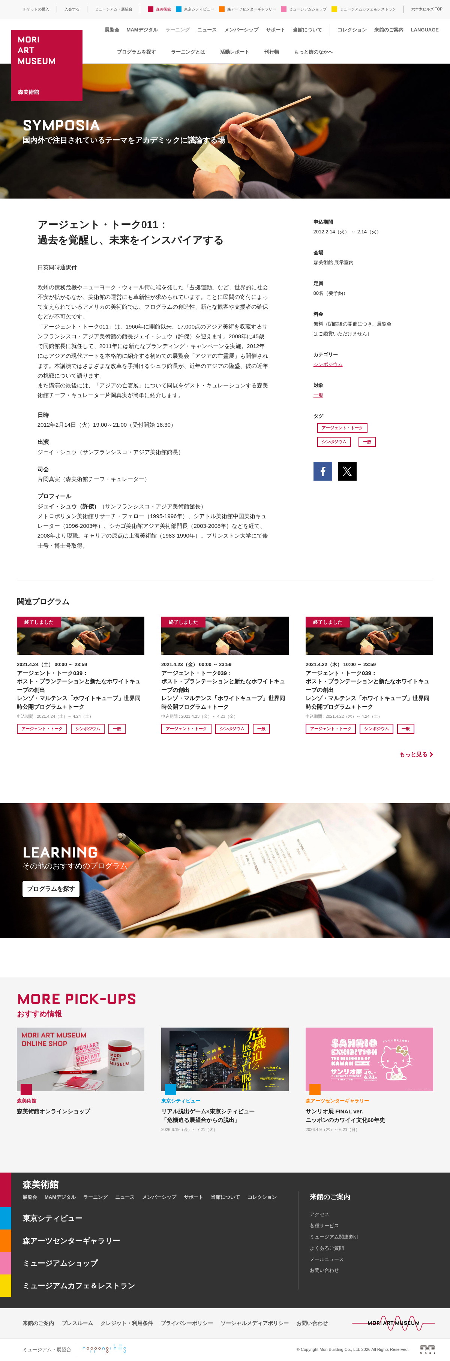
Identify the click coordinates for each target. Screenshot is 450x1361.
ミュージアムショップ (308, 9)
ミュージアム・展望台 (113, 9)
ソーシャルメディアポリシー (254, 1323)
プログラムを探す (136, 52)
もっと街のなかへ (313, 52)
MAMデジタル (142, 30)
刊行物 (271, 52)
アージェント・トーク (342, 428)
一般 (318, 395)
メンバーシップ (241, 30)
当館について (307, 30)
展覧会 (112, 30)
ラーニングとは (188, 52)
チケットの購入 (36, 9)
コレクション (352, 30)
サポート (275, 30)
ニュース (207, 30)
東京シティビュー (199, 9)
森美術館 (163, 9)
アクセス (319, 1214)
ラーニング (177, 30)
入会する (72, 9)
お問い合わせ (324, 1270)
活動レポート (234, 52)
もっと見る (413, 754)
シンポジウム (328, 364)
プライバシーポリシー (186, 1323)
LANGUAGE (425, 30)
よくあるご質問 (327, 1248)
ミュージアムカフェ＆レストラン (368, 9)
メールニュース (327, 1259)
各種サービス (324, 1225)
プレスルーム (77, 1323)
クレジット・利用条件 (126, 1323)
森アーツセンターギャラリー (251, 9)
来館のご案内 (389, 30)
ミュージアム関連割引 (334, 1237)
